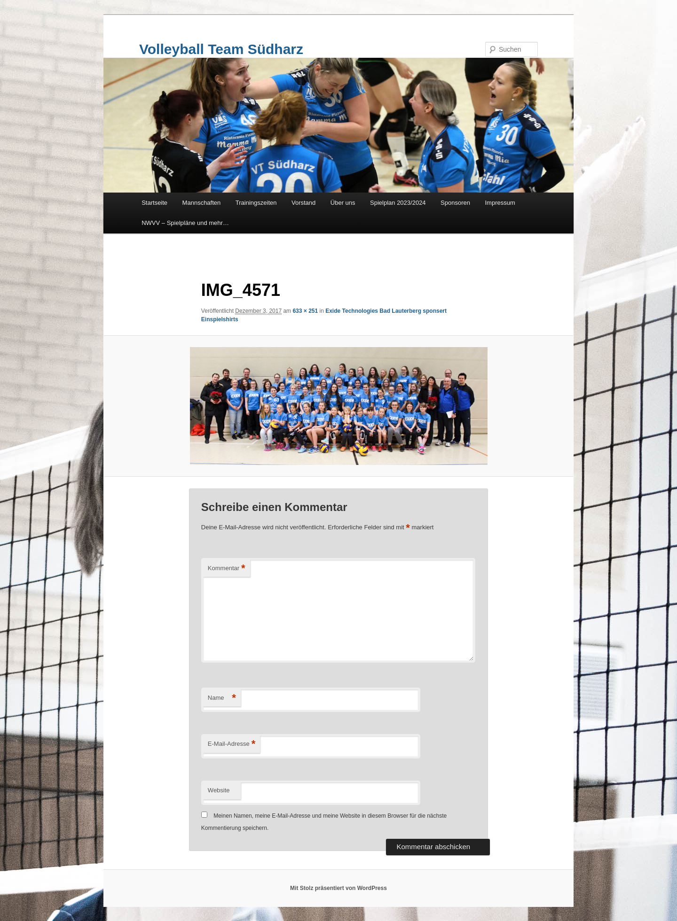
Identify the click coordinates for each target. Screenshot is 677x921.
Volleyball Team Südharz (221, 49)
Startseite (154, 202)
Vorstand (303, 202)
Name (222, 698)
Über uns (343, 202)
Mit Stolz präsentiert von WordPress (338, 888)
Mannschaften (201, 202)
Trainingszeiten (256, 202)
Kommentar (226, 568)
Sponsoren (455, 202)
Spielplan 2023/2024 (398, 202)
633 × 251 (305, 311)
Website (219, 790)
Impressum (500, 202)
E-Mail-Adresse (231, 744)
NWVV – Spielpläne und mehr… (185, 222)
